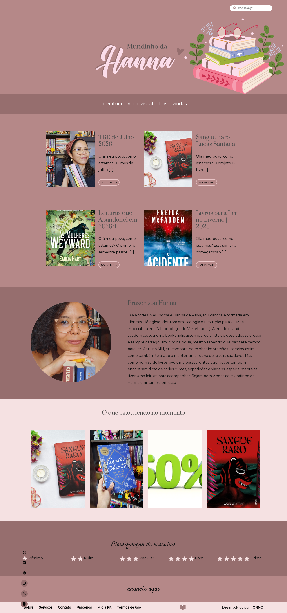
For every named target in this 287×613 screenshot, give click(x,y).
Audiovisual (140, 103)
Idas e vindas (172, 103)
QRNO (258, 607)
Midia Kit (104, 607)
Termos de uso (129, 607)
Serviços (46, 607)
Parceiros (84, 607)
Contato (64, 607)
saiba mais (109, 182)
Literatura (111, 103)
